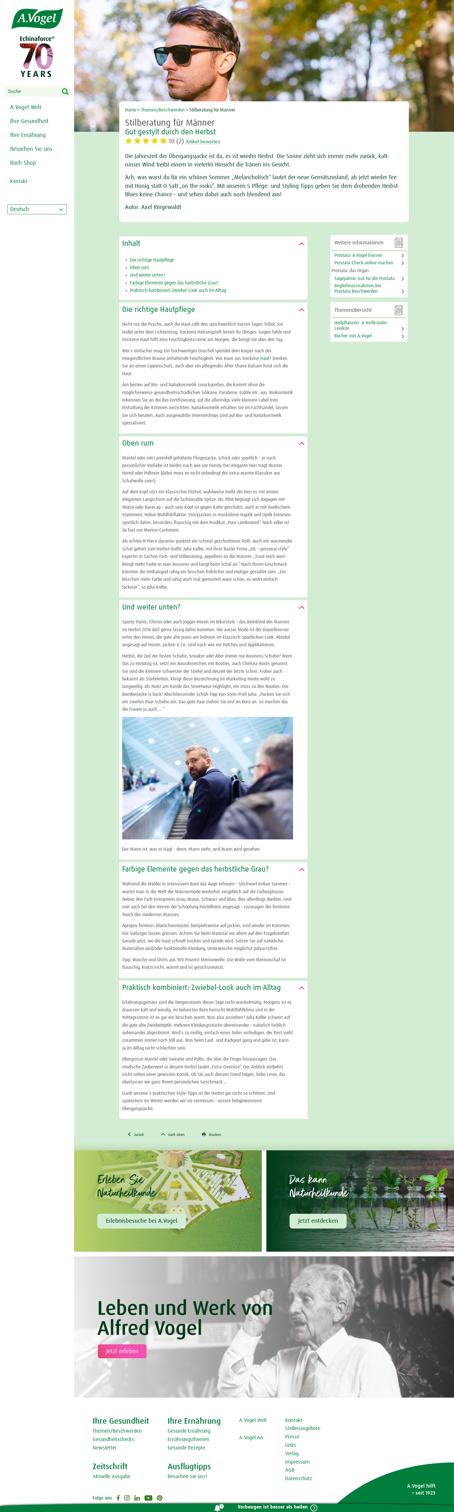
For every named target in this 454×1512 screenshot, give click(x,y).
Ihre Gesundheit (29, 121)
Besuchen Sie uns (31, 149)
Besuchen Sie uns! (187, 1477)
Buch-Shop (23, 163)
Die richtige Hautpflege (152, 260)
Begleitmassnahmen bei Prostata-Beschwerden (357, 288)
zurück (137, 1135)
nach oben (179, 1135)
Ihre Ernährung (28, 135)
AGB (289, 1471)
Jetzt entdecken (318, 1222)
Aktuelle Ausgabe (111, 1477)
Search (68, 91)
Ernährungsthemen (188, 1440)
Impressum (297, 1463)
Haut (264, 358)
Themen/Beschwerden (163, 110)
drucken (223, 1135)
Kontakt (293, 1421)
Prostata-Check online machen (363, 263)
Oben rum (139, 267)
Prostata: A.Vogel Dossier (358, 255)
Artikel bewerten (208, 141)
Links (290, 1446)
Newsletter (105, 1449)
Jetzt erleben (122, 1352)
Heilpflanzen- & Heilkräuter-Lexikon (361, 326)
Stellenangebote (302, 1430)
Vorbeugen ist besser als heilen (270, 1507)
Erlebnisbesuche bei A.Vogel (141, 1222)
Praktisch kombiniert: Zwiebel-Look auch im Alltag (178, 290)
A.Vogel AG (251, 1439)
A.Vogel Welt (25, 107)
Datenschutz (298, 1479)
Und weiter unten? (147, 275)
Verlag (292, 1455)
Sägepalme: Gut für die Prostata (364, 278)
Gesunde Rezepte (186, 1449)
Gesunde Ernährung (189, 1432)
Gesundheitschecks (113, 1440)
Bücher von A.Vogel (353, 336)
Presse (292, 1438)
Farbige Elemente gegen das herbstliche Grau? (174, 283)
